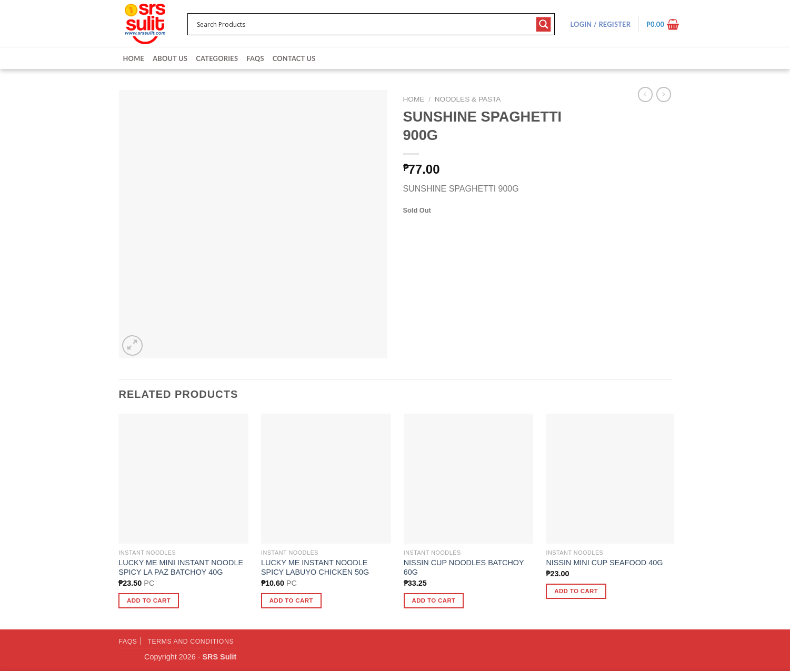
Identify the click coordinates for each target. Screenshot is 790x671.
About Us (170, 58)
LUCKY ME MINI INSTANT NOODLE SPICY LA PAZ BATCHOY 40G (180, 567)
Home (134, 58)
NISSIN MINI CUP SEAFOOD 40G (604, 562)
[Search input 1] (364, 24)
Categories (217, 58)
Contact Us (294, 58)
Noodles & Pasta (468, 99)
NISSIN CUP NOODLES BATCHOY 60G (464, 567)
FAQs (255, 58)
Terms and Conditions (190, 641)
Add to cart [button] (149, 600)
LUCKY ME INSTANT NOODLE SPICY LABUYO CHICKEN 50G (315, 567)
